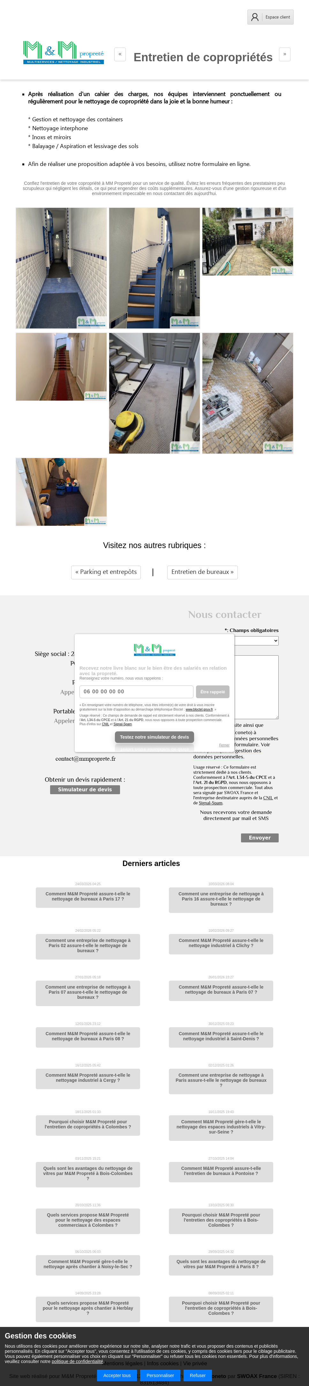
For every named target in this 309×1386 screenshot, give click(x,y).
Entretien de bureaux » (202, 572)
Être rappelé (212, 691)
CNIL (105, 724)
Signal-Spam (123, 724)
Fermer (224, 745)
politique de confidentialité (77, 1361)
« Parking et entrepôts (106, 572)
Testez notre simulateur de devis (154, 737)
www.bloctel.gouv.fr (199, 709)
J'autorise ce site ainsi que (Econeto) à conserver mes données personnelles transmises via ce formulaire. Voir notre (235, 741)
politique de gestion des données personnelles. (227, 754)
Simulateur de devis (85, 790)
